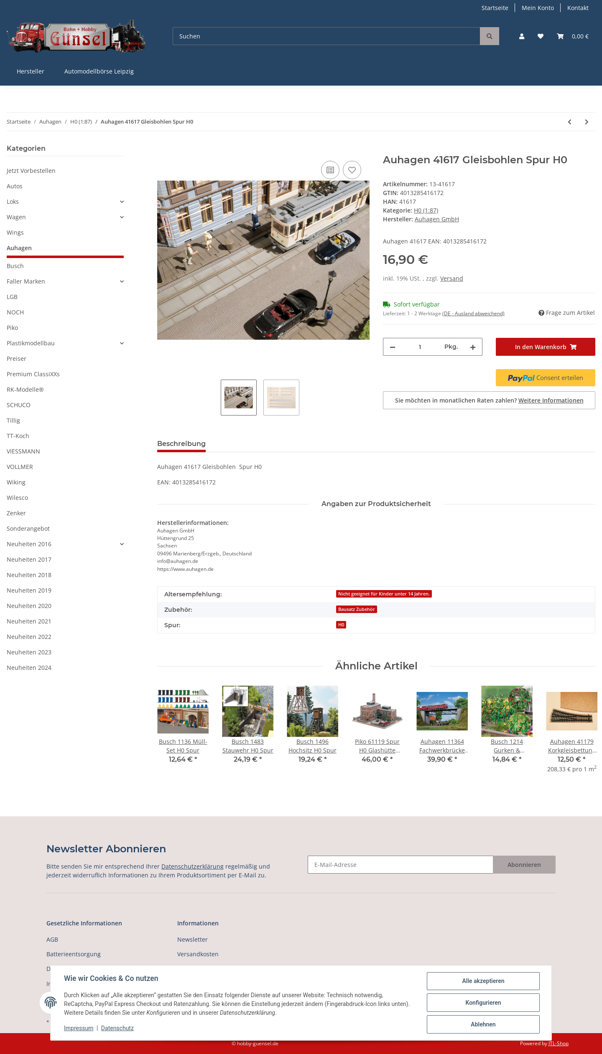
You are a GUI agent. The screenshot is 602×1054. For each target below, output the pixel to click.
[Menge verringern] (392, 346)
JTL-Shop (558, 1043)
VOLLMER (20, 467)
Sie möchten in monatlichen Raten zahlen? (489, 400)
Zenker (16, 513)
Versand (451, 278)
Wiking (16, 482)
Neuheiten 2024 (29, 667)
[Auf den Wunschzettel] (352, 170)
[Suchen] (326, 36)
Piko (12, 328)
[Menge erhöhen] (473, 346)
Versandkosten (198, 954)
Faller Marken (26, 281)
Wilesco (17, 498)
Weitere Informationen (551, 400)
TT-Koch (18, 436)
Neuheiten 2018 (29, 575)
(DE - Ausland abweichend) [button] (473, 313)
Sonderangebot (28, 528)
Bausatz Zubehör (356, 609)
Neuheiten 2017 (29, 559)
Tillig (13, 420)
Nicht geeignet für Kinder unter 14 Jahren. (384, 594)
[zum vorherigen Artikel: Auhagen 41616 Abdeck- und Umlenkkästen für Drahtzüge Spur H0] (569, 122)
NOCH (15, 312)
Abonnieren (524, 865)
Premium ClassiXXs (33, 374)
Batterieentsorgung (73, 954)
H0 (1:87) (426, 210)
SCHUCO (19, 405)
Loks (13, 201)
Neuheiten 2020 (29, 606)
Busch (15, 266)
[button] (522, 36)
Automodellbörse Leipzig (99, 71)
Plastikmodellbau (31, 343)
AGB (52, 939)
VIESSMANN (23, 451)
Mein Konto (538, 8)
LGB (12, 297)
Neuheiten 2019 (29, 590)
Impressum (78, 1028)
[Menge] (420, 346)
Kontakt (578, 8)
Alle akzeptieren (483, 981)
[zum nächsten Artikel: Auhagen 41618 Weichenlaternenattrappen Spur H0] (586, 122)
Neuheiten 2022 (29, 637)
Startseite (495, 8)
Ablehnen (483, 1024)
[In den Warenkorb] (164, 149)
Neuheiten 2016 (29, 544)
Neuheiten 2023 (29, 652)
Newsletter (192, 939)
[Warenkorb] (572, 36)
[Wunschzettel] (540, 36)
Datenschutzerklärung (192, 866)
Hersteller (30, 71)
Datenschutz (117, 1028)
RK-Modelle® (25, 389)
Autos (15, 186)
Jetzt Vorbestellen (31, 171)
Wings (15, 232)
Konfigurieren (483, 1002)
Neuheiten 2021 (29, 621)
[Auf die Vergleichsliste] (330, 170)
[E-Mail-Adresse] (400, 865)
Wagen (16, 217)
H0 (341, 625)
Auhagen (19, 248)
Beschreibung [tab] (181, 444)
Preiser (16, 358)
